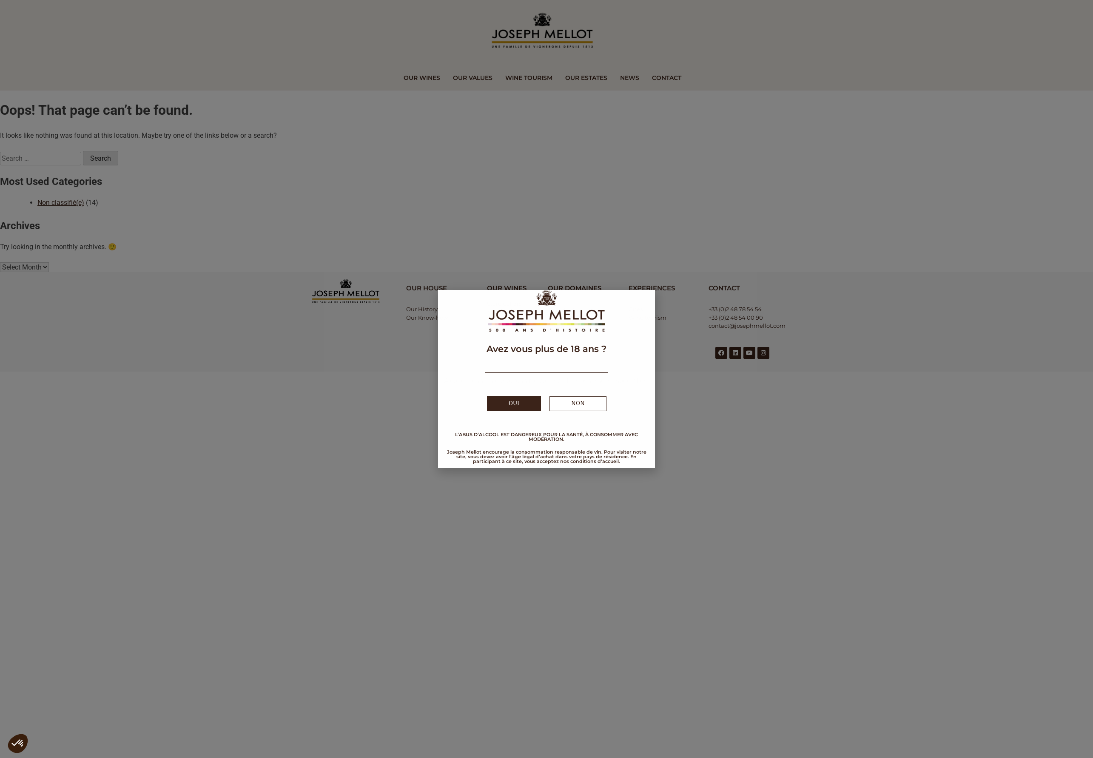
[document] (546, 379)
